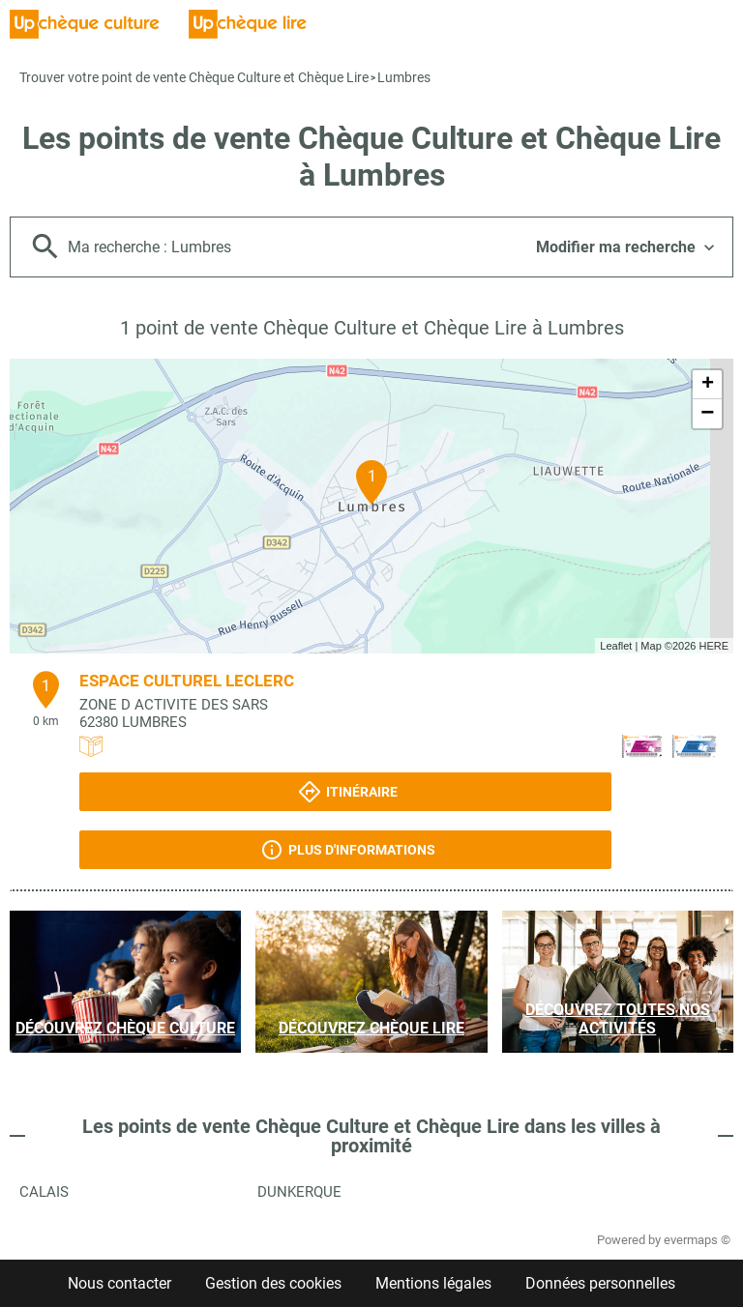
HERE (713, 646)
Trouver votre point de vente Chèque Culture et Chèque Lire (194, 77)
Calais (44, 1192)
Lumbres (404, 77)
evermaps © (697, 1240)
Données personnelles (600, 1283)
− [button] (707, 413)
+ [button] (707, 384)
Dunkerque (299, 1192)
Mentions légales (433, 1283)
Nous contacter (119, 1283)
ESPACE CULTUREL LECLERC (186, 680)
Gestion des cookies (273, 1283)
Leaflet (616, 646)
